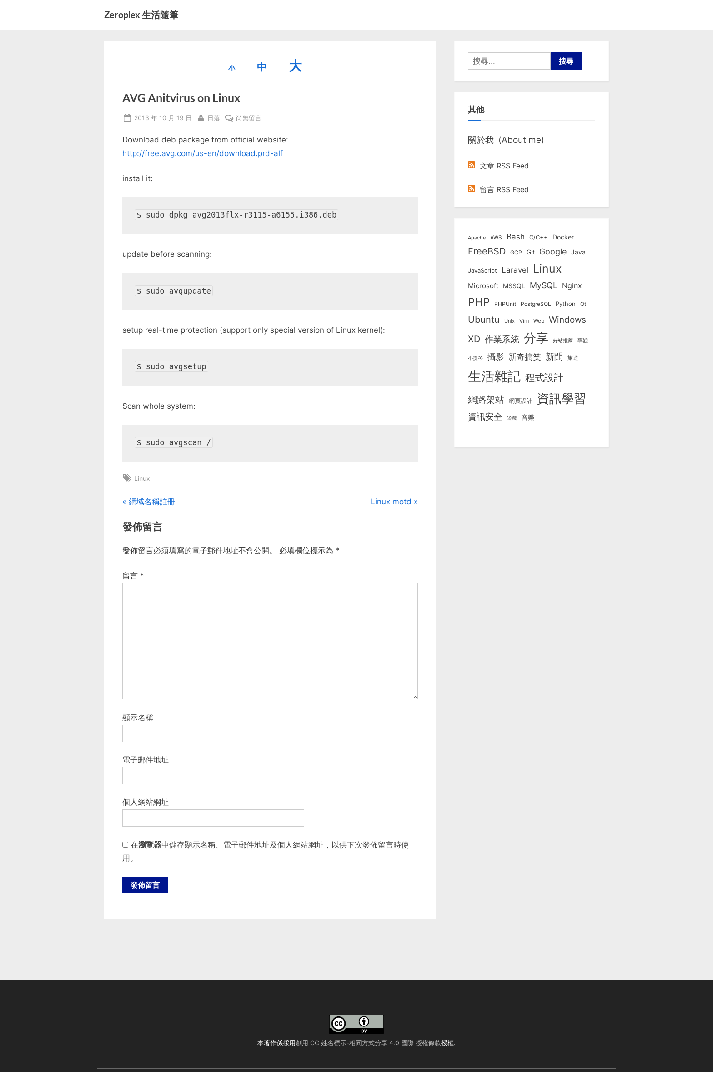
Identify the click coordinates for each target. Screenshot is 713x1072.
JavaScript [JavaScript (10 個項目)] (482, 270)
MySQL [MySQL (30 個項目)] (543, 285)
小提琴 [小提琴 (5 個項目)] (475, 358)
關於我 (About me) (506, 139)
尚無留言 (248, 117)
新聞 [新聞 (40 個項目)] (554, 356)
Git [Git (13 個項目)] (531, 252)
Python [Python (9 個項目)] (566, 303)
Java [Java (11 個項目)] (578, 252)
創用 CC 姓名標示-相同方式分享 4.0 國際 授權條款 (368, 1043)
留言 (133, 575)
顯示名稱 (137, 717)
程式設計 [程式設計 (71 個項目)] (544, 377)
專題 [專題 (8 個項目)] (582, 340)
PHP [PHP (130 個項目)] (479, 302)
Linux (142, 478)
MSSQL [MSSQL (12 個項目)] (514, 286)
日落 (213, 117)
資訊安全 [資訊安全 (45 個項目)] (485, 416)
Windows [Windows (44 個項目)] (567, 319)
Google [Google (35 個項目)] (553, 251)
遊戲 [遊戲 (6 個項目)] (512, 418)
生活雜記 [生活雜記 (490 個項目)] (494, 376)
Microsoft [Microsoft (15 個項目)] (483, 286)
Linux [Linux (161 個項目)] (547, 268)
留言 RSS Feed (498, 189)
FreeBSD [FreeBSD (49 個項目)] (487, 251)
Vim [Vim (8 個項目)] (524, 320)
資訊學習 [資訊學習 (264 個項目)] (561, 398)
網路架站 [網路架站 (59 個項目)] (486, 399)
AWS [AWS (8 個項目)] (496, 237)
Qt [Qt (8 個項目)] (583, 303)
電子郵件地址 (145, 759)
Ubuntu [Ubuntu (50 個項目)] (484, 319)
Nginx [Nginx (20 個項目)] (572, 285)
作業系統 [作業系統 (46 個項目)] (502, 339)
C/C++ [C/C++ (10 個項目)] (538, 237)
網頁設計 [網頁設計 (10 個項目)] (520, 400)
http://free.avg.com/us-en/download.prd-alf (202, 153)
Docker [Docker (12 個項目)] (563, 237)
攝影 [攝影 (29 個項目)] (495, 356)
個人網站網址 (145, 802)
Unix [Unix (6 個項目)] (509, 321)
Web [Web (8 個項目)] (538, 320)
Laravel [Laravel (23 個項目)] (515, 269)
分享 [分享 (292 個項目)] (536, 337)
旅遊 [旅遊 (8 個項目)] (572, 357)
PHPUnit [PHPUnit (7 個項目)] (505, 304)
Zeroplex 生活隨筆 (141, 14)
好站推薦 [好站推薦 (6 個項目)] (563, 340)
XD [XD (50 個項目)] (474, 339)
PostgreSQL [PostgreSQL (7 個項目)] (536, 304)
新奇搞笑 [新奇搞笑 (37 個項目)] (524, 356)
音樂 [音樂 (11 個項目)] (528, 417)
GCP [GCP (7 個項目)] (516, 252)
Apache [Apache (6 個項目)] (477, 237)
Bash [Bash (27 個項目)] (516, 236)
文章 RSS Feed (498, 165)
